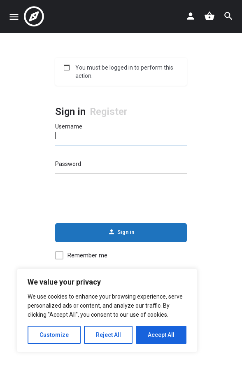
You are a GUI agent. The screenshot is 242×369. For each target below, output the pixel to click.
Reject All (108, 335)
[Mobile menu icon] (14, 17)
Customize (54, 335)
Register (109, 111)
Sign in (70, 111)
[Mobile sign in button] (190, 16)
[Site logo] (35, 16)
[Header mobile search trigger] (228, 16)
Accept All (161, 335)
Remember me (87, 255)
